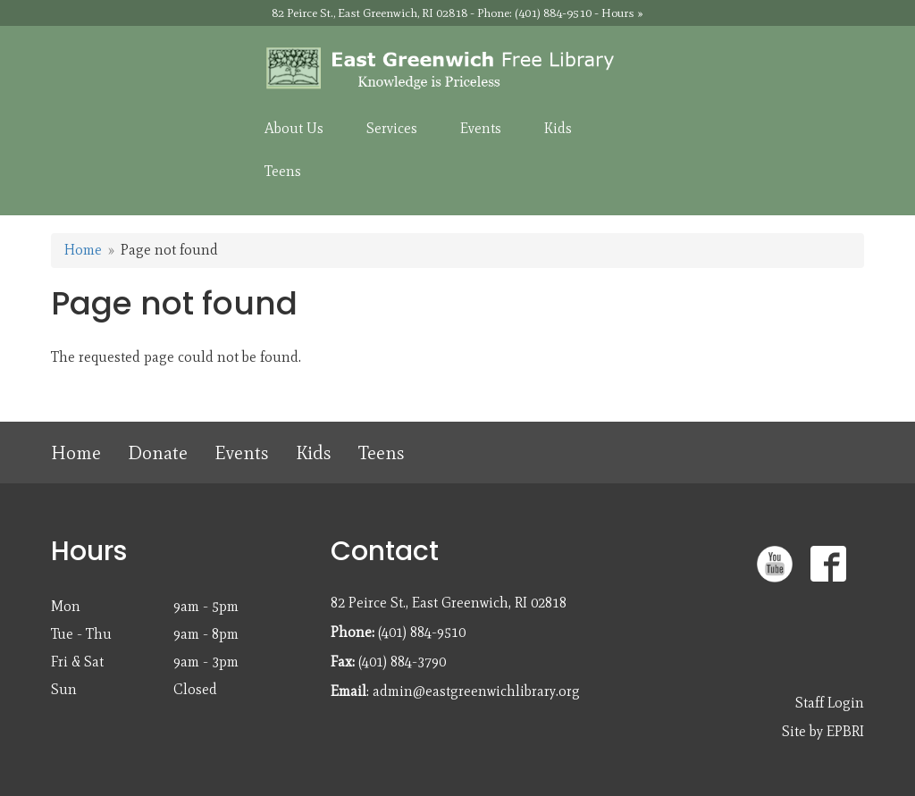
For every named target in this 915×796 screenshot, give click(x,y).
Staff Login (829, 702)
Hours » (622, 13)
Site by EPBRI (823, 731)
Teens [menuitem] (282, 171)
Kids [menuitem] (558, 128)
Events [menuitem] (480, 128)
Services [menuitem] (391, 128)
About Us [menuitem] (293, 128)
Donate (158, 452)
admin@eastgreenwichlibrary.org (476, 691)
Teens (381, 452)
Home (83, 249)
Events (241, 452)
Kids (314, 452)
